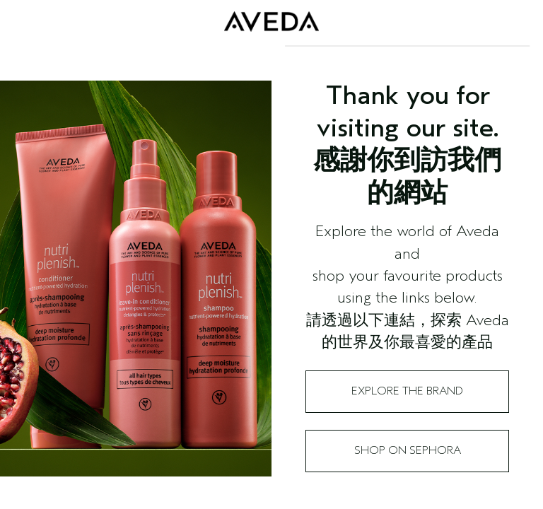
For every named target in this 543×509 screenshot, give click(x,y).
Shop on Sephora (407, 450)
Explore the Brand (407, 391)
